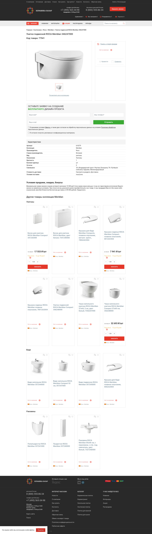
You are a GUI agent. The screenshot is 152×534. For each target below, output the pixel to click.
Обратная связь (96, 2)
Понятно (41, 530)
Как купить (61, 2)
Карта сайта (30, 514)
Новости (79, 2)
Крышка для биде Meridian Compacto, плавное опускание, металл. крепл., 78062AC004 (87, 235)
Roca (44, 30)
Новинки (45, 23)
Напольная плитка (83, 503)
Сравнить (118, 61)
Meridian (51, 30)
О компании (30, 2)
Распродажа (78, 23)
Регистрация (121, 2)
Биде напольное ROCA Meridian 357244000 (37, 383)
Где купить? (71, 2)
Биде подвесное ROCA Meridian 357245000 (88, 383)
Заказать (37, 267)
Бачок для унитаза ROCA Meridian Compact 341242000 (38, 235)
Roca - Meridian (33, 271)
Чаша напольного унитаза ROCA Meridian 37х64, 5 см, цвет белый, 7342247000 (88, 307)
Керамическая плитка (85, 495)
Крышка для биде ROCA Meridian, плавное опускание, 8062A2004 (112, 383)
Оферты (47, 127)
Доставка (48, 2)
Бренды (88, 23)
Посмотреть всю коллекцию (59, 95)
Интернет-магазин (59, 491)
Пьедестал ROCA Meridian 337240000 (61, 445)
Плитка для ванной (84, 511)
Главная (29, 30)
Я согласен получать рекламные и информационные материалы (52, 133)
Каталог (34, 23)
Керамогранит (82, 499)
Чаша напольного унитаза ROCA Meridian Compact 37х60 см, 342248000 (114, 307)
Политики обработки (108, 127)
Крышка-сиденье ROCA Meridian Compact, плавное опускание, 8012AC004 (114, 235)
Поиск (28, 518)
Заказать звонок (118, 9)
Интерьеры (55, 23)
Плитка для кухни (83, 514)
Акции (67, 23)
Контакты (86, 2)
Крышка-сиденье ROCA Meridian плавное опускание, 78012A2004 (38, 307)
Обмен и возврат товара (60, 518)
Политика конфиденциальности (63, 522)
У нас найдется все (111, 491)
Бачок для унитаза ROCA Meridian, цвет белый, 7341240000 (61, 235)
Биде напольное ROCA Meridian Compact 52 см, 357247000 (62, 383)
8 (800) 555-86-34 (94, 10)
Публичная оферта (58, 526)
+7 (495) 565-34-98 (70, 10)
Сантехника (37, 30)
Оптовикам (39, 2)
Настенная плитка (83, 507)
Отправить (108, 122)
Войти (114, 2)
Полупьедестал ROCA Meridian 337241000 (37, 445)
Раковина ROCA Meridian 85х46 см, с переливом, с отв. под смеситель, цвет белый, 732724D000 (88, 445)
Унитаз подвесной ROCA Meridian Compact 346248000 (63, 307)
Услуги (54, 2)
